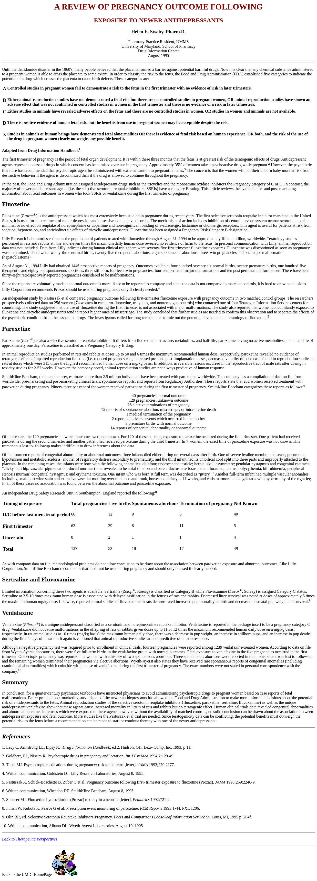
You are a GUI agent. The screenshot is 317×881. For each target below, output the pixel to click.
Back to (29, 839)
